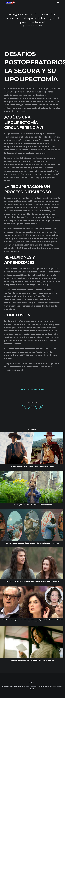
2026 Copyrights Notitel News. (12, 686)
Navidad (32, 689)
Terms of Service (56, 686)
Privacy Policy (44, 686)
